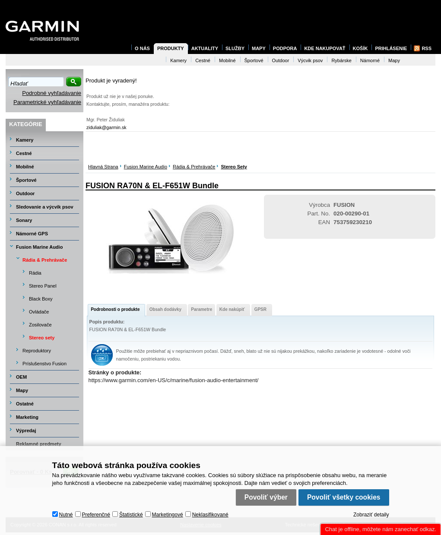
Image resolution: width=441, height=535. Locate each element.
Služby (234, 48)
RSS (426, 48)
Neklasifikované (210, 515)
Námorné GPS (32, 233)
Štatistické (131, 515)
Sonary (24, 220)
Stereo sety (234, 166)
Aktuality (204, 48)
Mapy (22, 390)
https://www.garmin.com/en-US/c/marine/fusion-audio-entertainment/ (174, 380)
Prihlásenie (391, 48)
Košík (360, 48)
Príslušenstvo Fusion (44, 363)
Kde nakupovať (324, 48)
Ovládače (39, 311)
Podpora (285, 48)
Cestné (24, 153)
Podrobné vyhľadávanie (51, 93)
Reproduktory (36, 350)
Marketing (27, 417)
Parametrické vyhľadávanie (47, 102)
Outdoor (25, 193)
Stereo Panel (43, 285)
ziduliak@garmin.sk (106, 127)
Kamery (24, 139)
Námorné (370, 60)
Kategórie (25, 124)
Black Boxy (40, 298)
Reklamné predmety (38, 443)
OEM (21, 377)
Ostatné (25, 403)
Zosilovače (40, 324)
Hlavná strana (103, 166)
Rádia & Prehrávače (194, 166)
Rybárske (341, 60)
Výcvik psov (310, 60)
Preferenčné (96, 515)
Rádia (35, 272)
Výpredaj (26, 430)
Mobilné (25, 166)
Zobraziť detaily (371, 515)
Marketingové (167, 515)
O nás (142, 48)
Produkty (170, 48)
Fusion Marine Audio (145, 166)
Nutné (66, 515)
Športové (26, 180)
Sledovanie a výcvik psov (44, 206)
